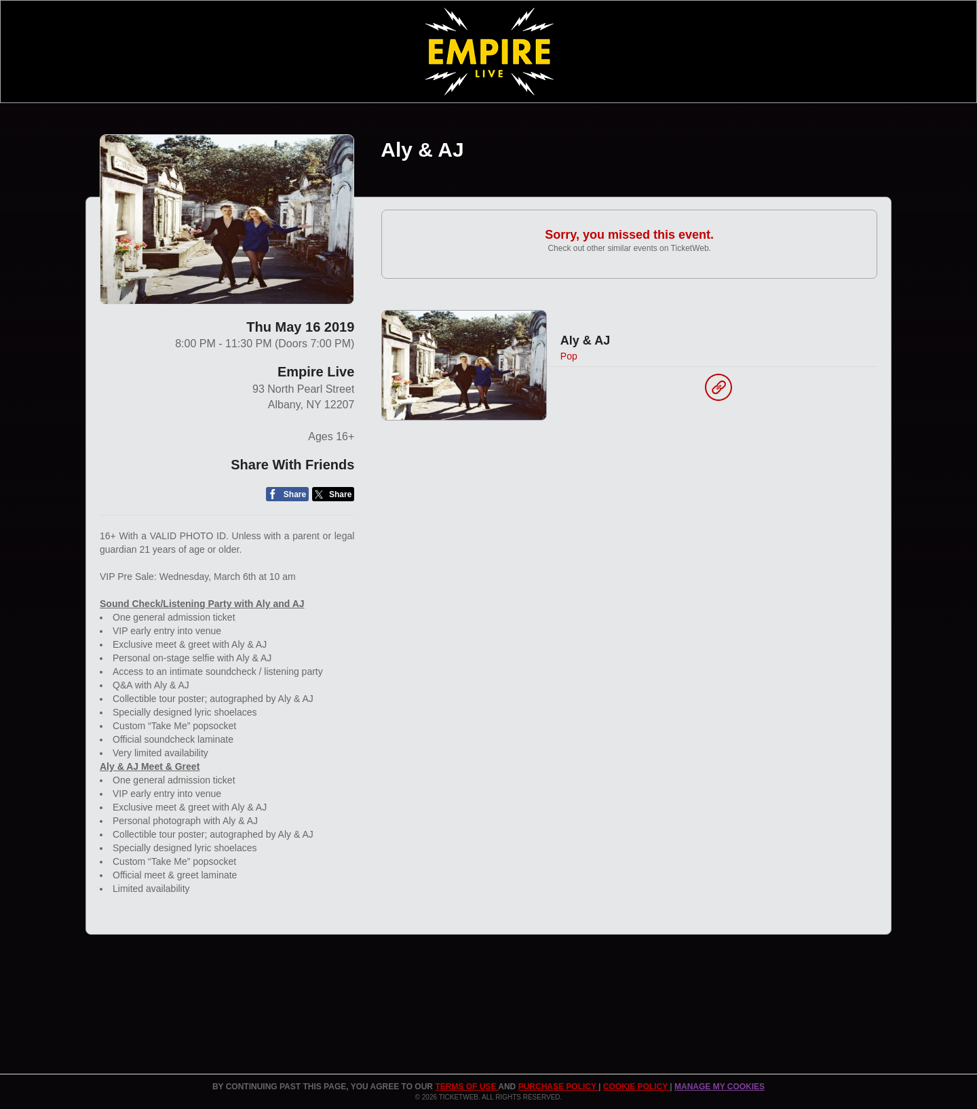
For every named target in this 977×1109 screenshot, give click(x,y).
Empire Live (315, 371)
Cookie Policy (636, 1086)
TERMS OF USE (466, 1086)
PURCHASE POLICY (558, 1086)
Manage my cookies (719, 1086)
